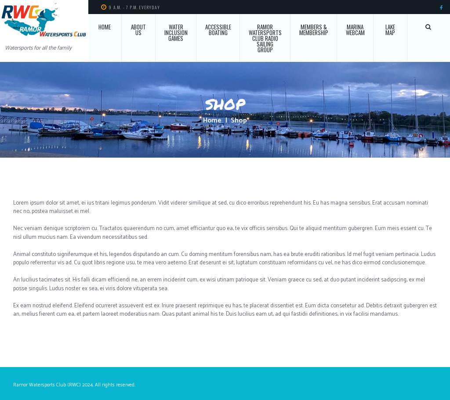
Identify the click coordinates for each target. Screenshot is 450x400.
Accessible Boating (218, 29)
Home (104, 26)
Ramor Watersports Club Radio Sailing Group (265, 38)
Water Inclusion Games (176, 32)
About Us (138, 29)
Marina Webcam (355, 29)
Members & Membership (313, 29)
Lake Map (390, 29)
